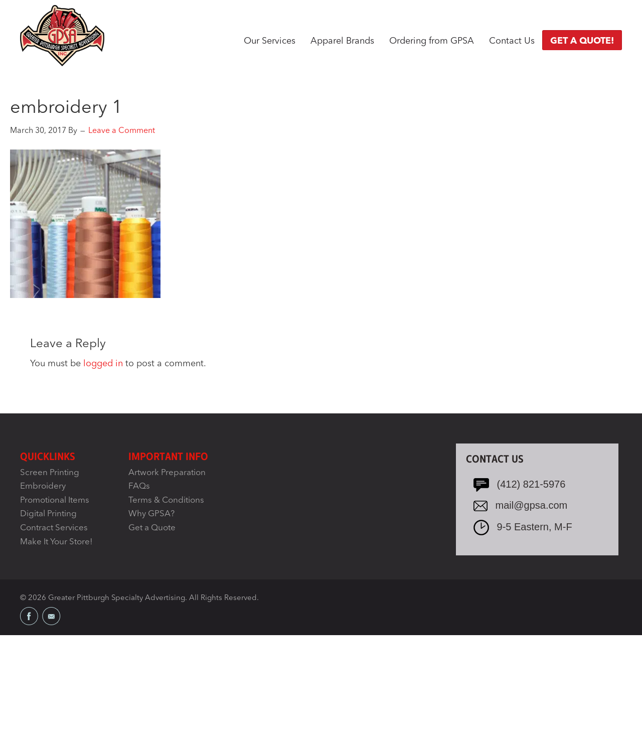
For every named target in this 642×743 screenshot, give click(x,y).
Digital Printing (48, 514)
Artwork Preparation (167, 473)
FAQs (139, 486)
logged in (103, 363)
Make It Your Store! (56, 542)
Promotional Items (54, 500)
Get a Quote (152, 528)
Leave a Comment (121, 131)
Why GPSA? (151, 514)
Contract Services (54, 528)
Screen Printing (49, 473)
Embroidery (43, 486)
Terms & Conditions (166, 500)
